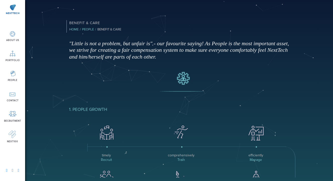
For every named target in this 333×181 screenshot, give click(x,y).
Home (74, 29)
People (88, 29)
